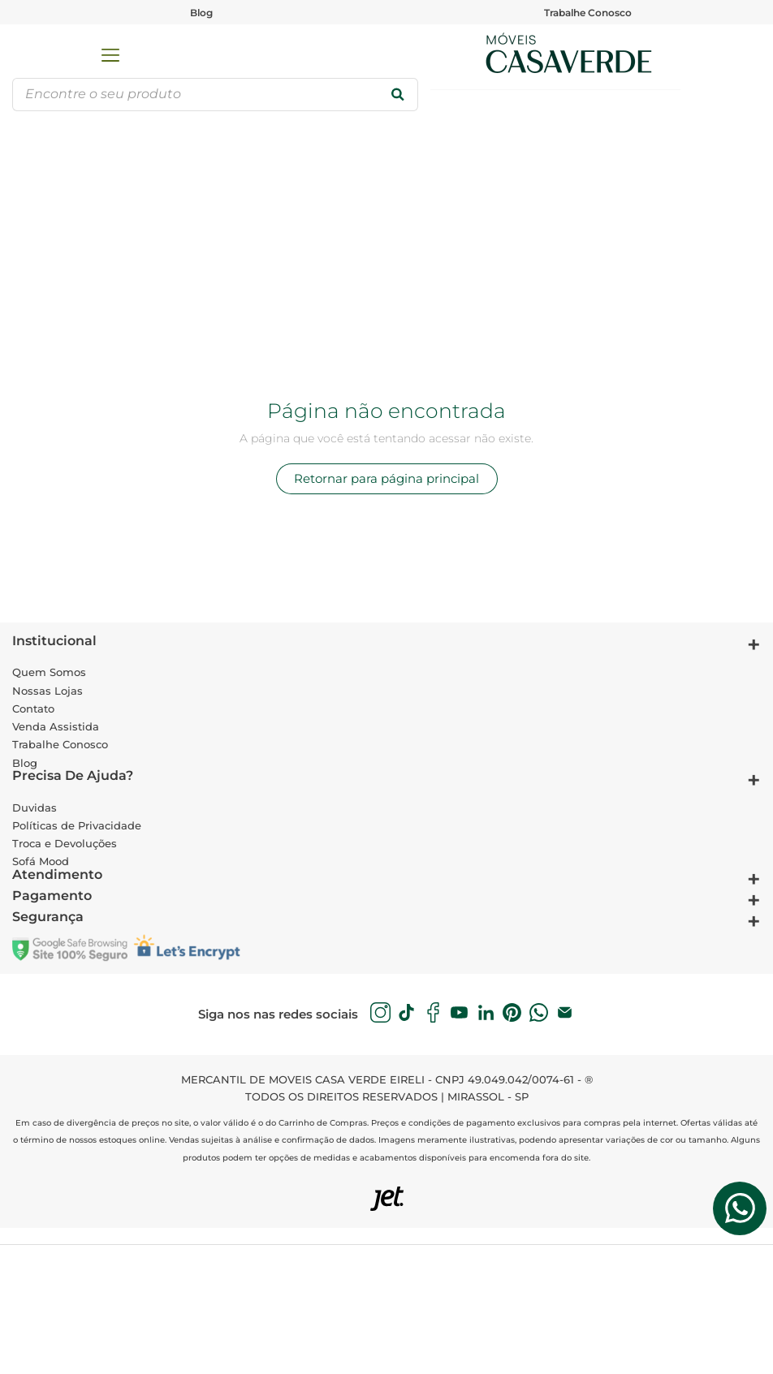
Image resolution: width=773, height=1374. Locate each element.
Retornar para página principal (386, 478)
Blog (201, 12)
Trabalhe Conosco (588, 12)
